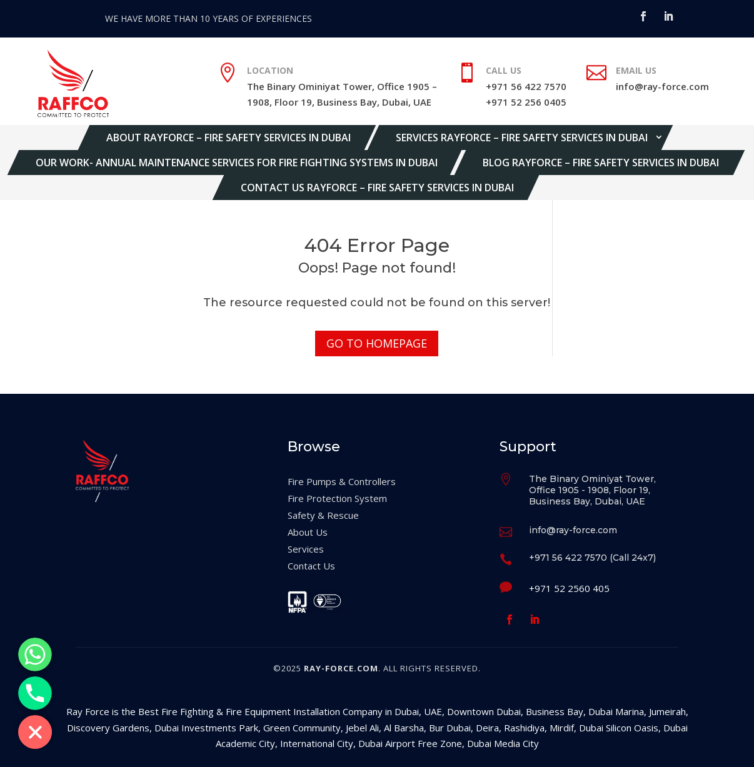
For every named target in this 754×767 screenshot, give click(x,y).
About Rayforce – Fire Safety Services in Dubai (228, 137)
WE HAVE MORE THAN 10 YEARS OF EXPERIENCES (208, 18)
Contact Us (311, 565)
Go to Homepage (376, 343)
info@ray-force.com (662, 86)
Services (306, 549)
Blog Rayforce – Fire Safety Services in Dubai (601, 162)
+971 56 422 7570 (526, 86)
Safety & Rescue (323, 515)
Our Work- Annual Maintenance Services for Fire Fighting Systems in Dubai (237, 162)
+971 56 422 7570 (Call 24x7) (592, 557)
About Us (308, 532)
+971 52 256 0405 (526, 102)
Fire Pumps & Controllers (342, 481)
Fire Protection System (337, 498)
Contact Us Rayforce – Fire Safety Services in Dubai (377, 187)
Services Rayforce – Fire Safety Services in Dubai (522, 137)
